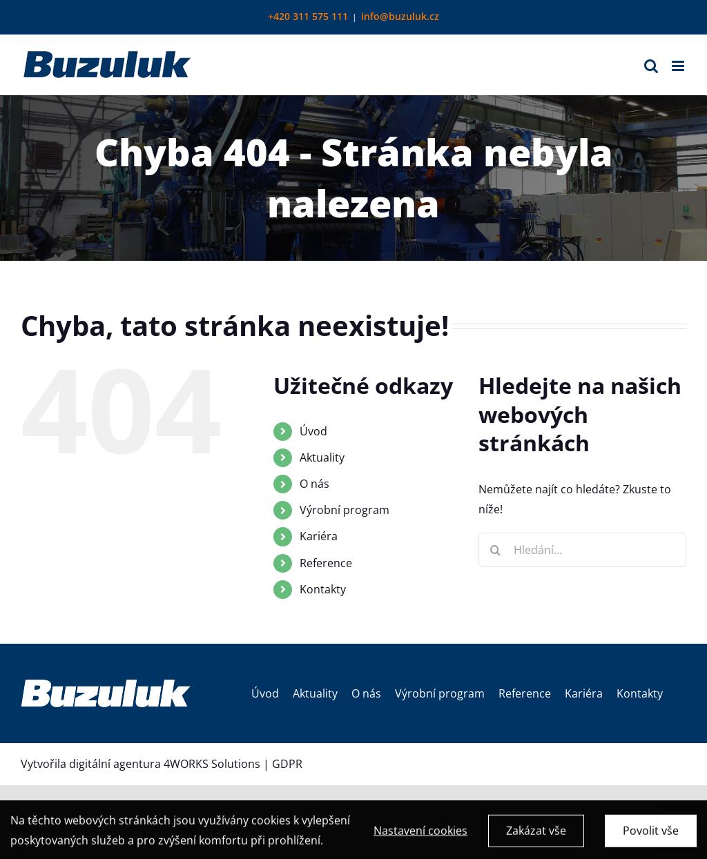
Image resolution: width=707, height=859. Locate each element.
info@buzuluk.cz (400, 16)
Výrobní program (344, 509)
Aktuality (322, 457)
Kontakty (323, 589)
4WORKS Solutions (212, 763)
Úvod (313, 431)
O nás (314, 483)
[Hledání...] (582, 550)
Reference (326, 563)
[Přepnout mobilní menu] (679, 66)
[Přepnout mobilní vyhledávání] (651, 66)
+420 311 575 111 (308, 16)
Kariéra (319, 536)
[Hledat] (495, 550)
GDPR (287, 763)
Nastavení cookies (420, 836)
